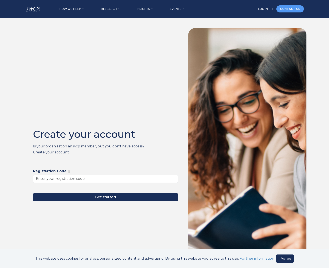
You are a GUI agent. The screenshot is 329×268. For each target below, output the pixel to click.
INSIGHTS (143, 9)
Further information (257, 258)
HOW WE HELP (70, 9)
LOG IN (263, 9)
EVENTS (176, 9)
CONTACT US (290, 9)
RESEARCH (109, 9)
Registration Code (51, 171)
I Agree (285, 258)
